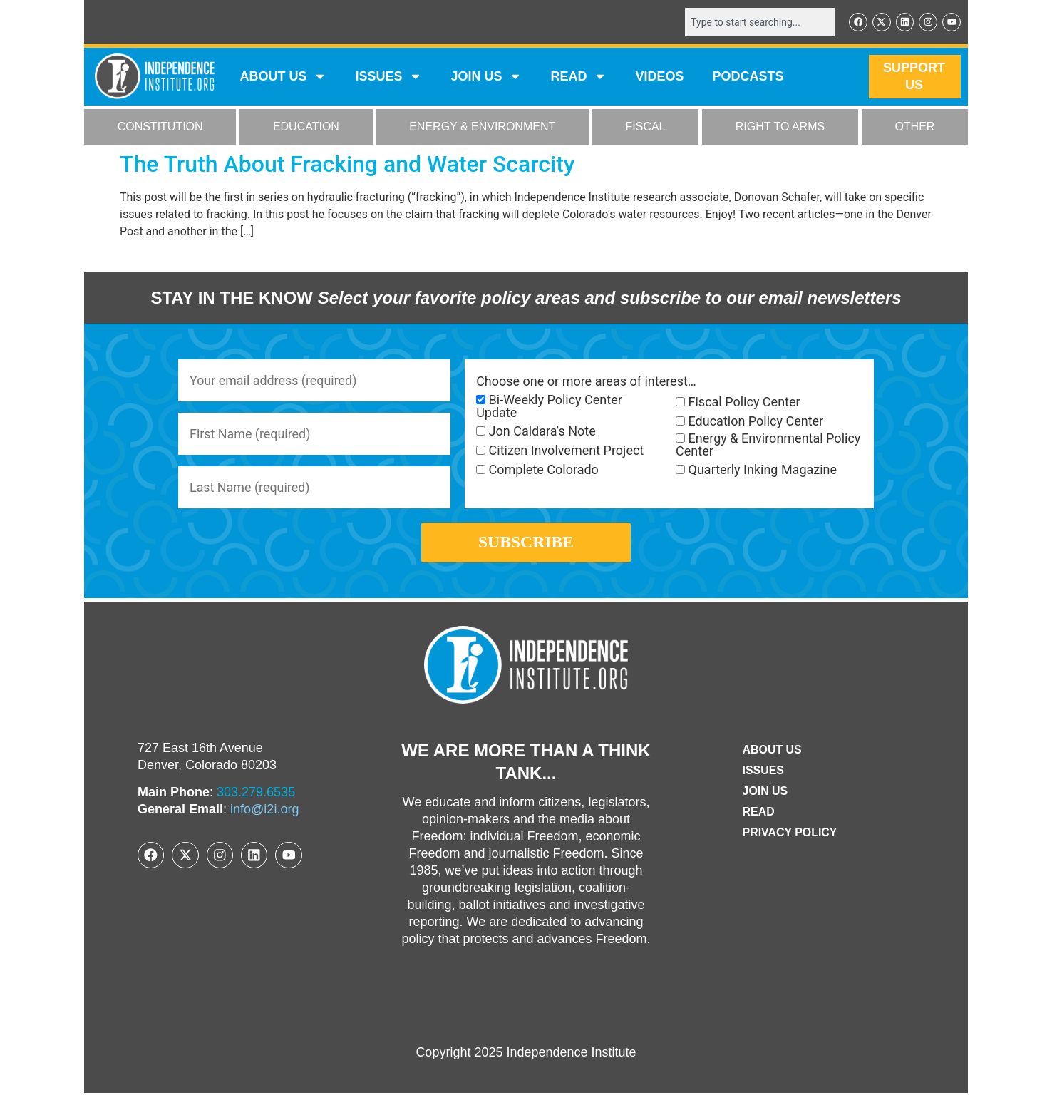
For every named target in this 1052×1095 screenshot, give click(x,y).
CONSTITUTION (160, 127)
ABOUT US (282, 77)
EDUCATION (306, 127)
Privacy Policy (789, 834)
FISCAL (646, 127)
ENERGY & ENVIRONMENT (482, 127)
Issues (388, 77)
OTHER (914, 127)
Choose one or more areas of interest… (586, 381)
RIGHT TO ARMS (780, 127)
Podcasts (748, 77)
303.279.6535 (256, 794)
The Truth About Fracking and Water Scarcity (347, 164)
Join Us (765, 793)
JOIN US (486, 77)
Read (758, 814)
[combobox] (759, 22)
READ (578, 77)
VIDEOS (659, 77)
